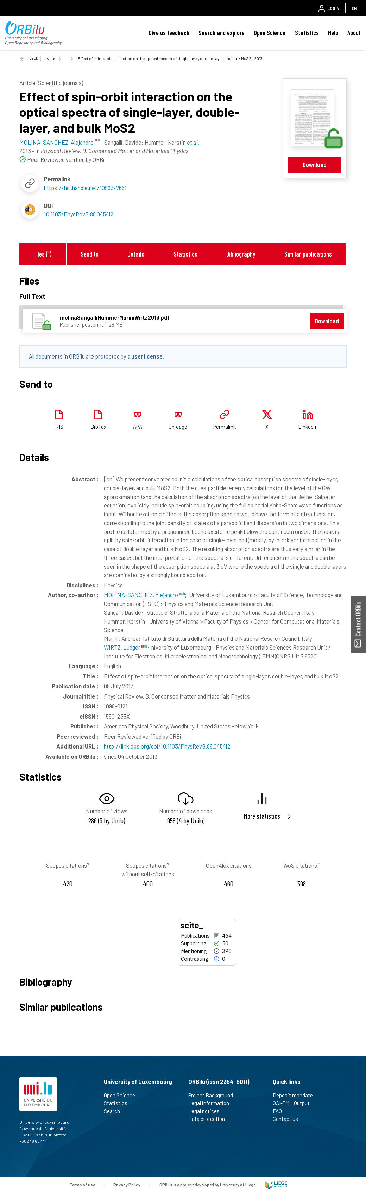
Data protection (209, 1119)
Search (115, 1111)
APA (137, 426)
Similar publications (308, 254)
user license (147, 356)
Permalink (224, 426)
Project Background (213, 1095)
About (354, 33)
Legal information (211, 1103)
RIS (59, 426)
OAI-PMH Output (294, 1103)
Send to (90, 254)
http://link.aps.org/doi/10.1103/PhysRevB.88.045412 (167, 746)
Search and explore (221, 33)
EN (354, 8)
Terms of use (82, 1184)
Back (33, 58)
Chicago (178, 426)
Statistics (307, 33)
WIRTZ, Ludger (125, 647)
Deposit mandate (296, 1095)
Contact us (288, 1119)
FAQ (280, 1111)
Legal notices (207, 1111)
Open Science (269, 33)
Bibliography (240, 254)
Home (49, 58)
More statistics (262, 816)
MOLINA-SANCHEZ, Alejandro (144, 594)
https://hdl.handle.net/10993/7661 (85, 187)
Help (333, 33)
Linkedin (308, 426)
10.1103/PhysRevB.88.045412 (79, 213)
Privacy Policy (126, 1184)
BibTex (98, 426)
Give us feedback (169, 33)
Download (315, 164)
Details (135, 254)
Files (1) (42, 254)
